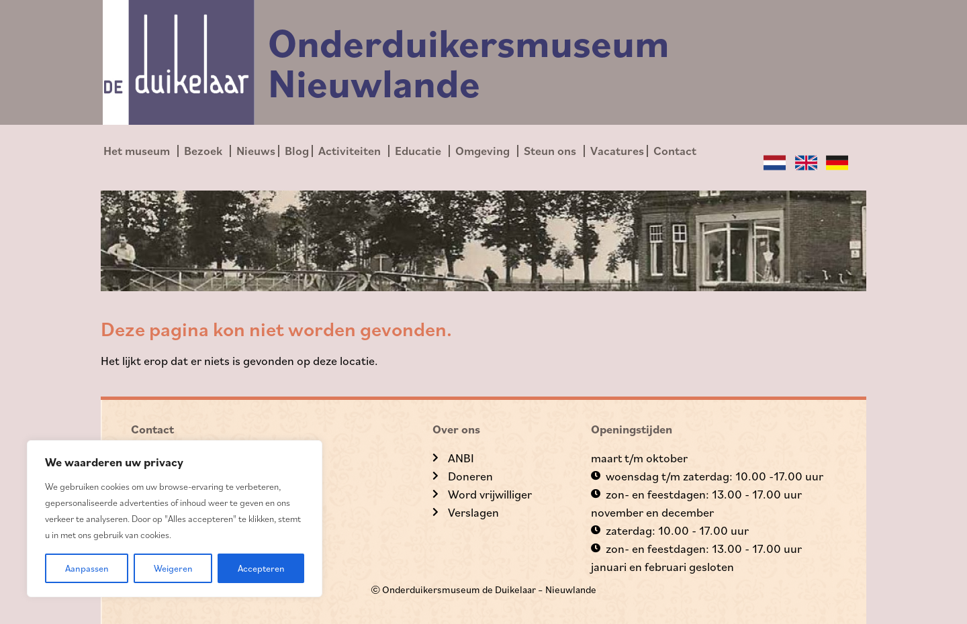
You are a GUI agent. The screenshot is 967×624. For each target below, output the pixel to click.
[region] (174, 518)
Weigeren (173, 568)
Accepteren (261, 568)
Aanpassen (87, 568)
